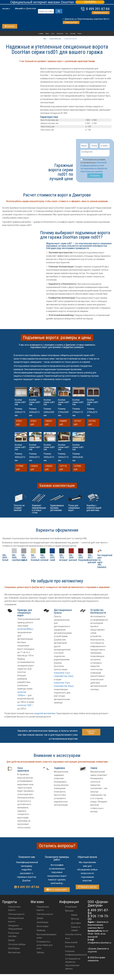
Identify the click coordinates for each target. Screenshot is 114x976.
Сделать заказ (91, 733)
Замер (74, 916)
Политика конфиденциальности (76, 954)
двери (40, 919)
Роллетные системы (13, 935)
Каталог (10, 26)
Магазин (47, 33)
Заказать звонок (100, 13)
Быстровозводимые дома (46, 937)
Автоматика (14, 953)
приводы (41, 931)
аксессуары (42, 927)
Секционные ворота (14, 909)
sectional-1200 (24, 706)
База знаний (72, 33)
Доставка (76, 924)
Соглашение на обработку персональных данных (72, 964)
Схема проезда (71, 22)
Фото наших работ (57, 890)
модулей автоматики (44, 714)
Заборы (40, 953)
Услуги (52, 33)
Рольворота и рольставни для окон (44, 945)
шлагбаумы (42, 923)
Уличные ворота (16, 915)
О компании (40, 33)
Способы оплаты (60, 33)
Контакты (79, 33)
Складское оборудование (15, 928)
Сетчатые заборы (17, 945)
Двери (11, 941)
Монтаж (75, 920)
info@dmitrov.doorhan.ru (99, 943)
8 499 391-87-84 (98, 9)
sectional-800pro (25, 630)
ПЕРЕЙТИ (90, 2)
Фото (67, 33)
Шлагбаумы (14, 949)
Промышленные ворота (16, 920)
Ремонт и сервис (75, 929)
